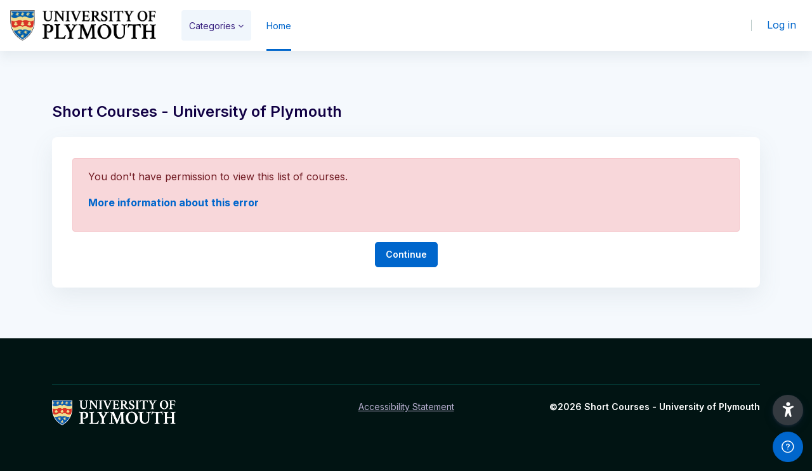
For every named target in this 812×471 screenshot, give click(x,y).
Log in (781, 24)
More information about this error (173, 202)
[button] (788, 410)
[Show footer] (788, 447)
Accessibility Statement (406, 406)
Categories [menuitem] (212, 25)
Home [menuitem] (278, 25)
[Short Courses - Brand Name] (83, 25)
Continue (406, 254)
